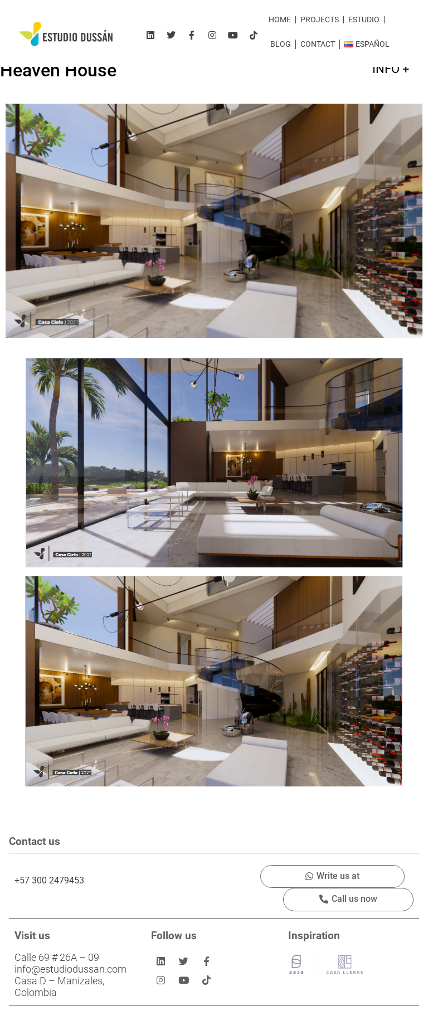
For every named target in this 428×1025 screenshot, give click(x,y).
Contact (317, 44)
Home (280, 20)
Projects (319, 20)
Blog (280, 44)
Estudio (364, 20)
